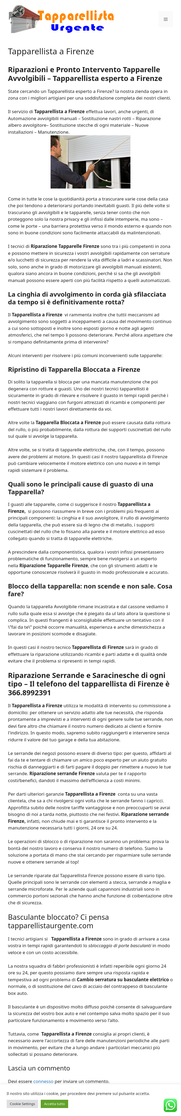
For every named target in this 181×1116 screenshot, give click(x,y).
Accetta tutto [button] (54, 1103)
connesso (43, 1081)
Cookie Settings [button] (22, 1103)
